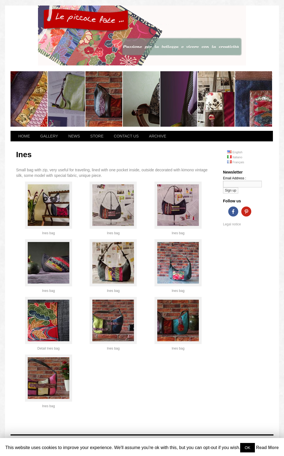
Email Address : (234, 178)
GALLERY (49, 136)
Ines (104, 99)
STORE (96, 136)
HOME (24, 136)
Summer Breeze (216, 99)
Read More (267, 447)
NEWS (74, 136)
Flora (141, 99)
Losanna (29, 99)
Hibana (66, 99)
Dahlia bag (253, 99)
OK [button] (247, 447)
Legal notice (232, 224)
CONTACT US (126, 136)
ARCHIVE (157, 136)
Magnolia (179, 99)
